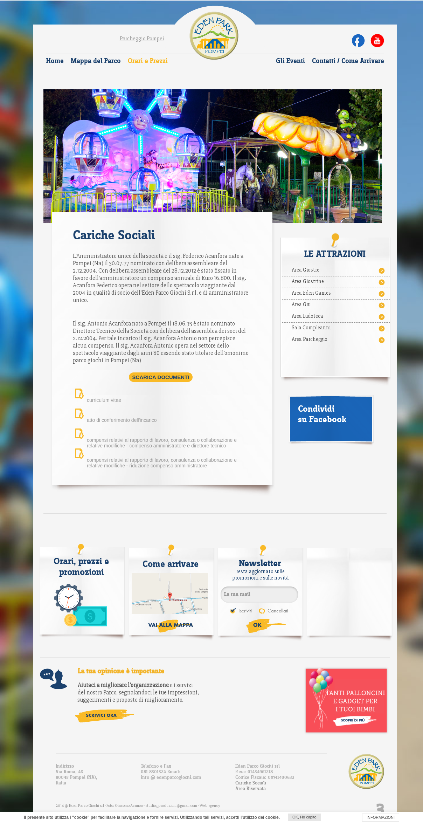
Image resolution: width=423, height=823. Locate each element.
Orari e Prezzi (148, 61)
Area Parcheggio (339, 340)
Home (55, 61)
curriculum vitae (104, 400)
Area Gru (339, 305)
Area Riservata (250, 788)
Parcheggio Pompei (142, 38)
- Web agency (209, 805)
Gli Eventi (290, 61)
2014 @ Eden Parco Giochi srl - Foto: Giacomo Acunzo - (100, 805)
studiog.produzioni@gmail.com (171, 805)
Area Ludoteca (339, 317)
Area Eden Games (339, 293)
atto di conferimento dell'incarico (122, 420)
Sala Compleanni (339, 328)
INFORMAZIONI (381, 817)
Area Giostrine (339, 282)
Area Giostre (339, 270)
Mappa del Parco (96, 61)
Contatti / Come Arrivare (348, 61)
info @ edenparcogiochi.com (171, 777)
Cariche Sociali (250, 783)
